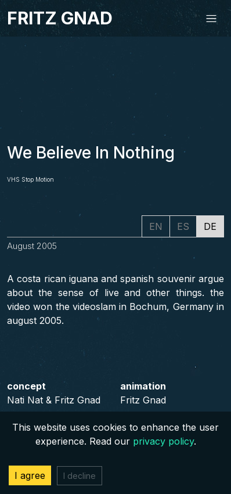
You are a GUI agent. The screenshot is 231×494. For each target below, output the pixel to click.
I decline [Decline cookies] (79, 476)
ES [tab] (183, 226)
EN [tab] (156, 226)
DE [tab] (210, 226)
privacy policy (163, 441)
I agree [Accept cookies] (30, 475)
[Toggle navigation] (211, 18)
